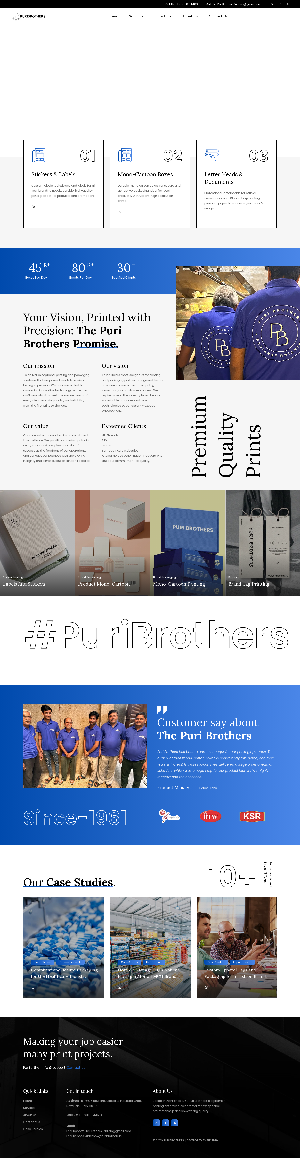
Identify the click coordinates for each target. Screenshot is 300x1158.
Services (136, 16)
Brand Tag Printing (249, 584)
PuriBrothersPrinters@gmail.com (239, 4)
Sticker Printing (13, 577)
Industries (163, 16)
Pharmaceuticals (70, 962)
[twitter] (272, 4)
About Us (190, 16)
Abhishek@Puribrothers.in (103, 1136)
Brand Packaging (89, 577)
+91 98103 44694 (188, 4)
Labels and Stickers (24, 584)
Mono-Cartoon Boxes (145, 174)
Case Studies (42, 962)
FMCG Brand (154, 962)
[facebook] (280, 4)
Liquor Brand (208, 788)
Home (113, 16)
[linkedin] (288, 4)
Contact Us (218, 16)
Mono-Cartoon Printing (179, 584)
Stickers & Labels (53, 174)
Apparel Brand (242, 962)
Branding (234, 577)
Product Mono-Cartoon (104, 584)
